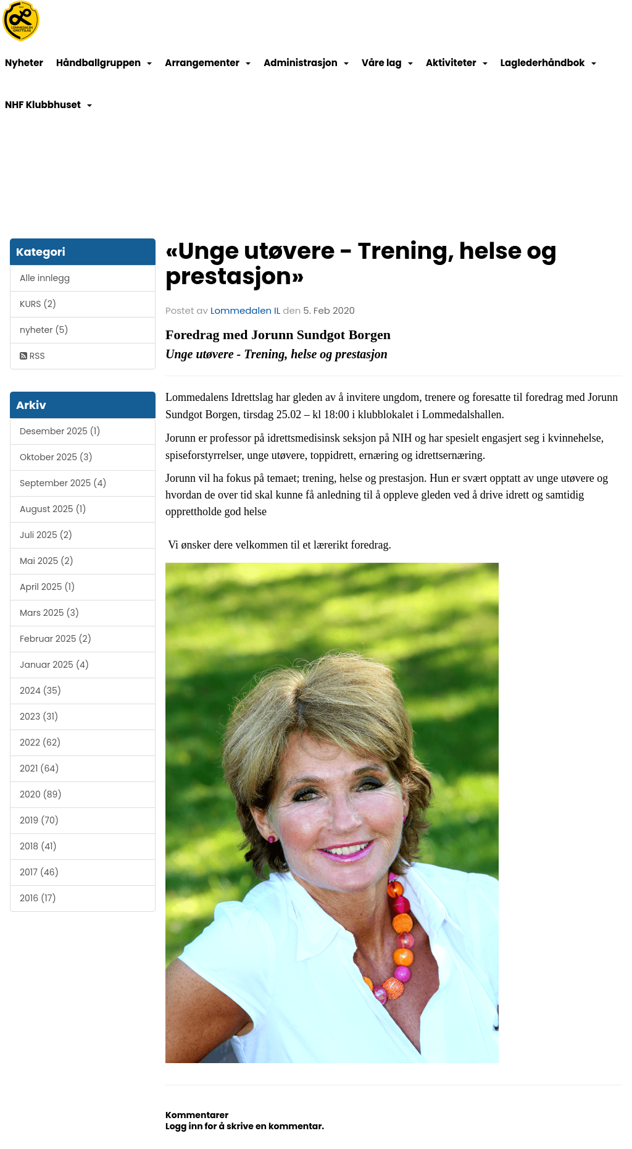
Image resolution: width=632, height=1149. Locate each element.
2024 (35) (40, 690)
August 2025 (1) (53, 509)
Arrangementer (208, 62)
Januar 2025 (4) (54, 665)
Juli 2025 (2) (46, 535)
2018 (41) (38, 846)
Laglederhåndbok (548, 62)
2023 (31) (39, 716)
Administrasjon (306, 62)
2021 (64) (39, 768)
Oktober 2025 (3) (56, 457)
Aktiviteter (457, 62)
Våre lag (387, 62)
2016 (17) (38, 898)
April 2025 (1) (47, 587)
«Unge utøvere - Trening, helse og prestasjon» (361, 263)
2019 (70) (39, 820)
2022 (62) (40, 742)
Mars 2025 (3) (49, 613)
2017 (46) (39, 872)
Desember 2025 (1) (60, 431)
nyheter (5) (44, 330)
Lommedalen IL (245, 310)
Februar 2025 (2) (55, 639)
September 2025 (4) (63, 483)
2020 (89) (41, 794)
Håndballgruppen (104, 62)
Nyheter (24, 62)
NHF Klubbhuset (48, 104)
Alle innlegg (45, 278)
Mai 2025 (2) (46, 561)
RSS (32, 356)
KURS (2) (38, 304)
